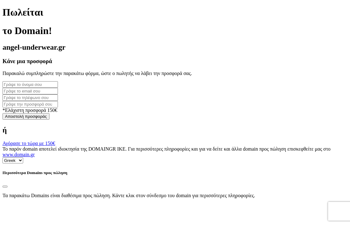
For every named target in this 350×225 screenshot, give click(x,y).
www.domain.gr (19, 154)
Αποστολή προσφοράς (26, 116)
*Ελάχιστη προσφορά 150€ (30, 110)
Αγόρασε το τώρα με (29, 143)
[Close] (5, 187)
